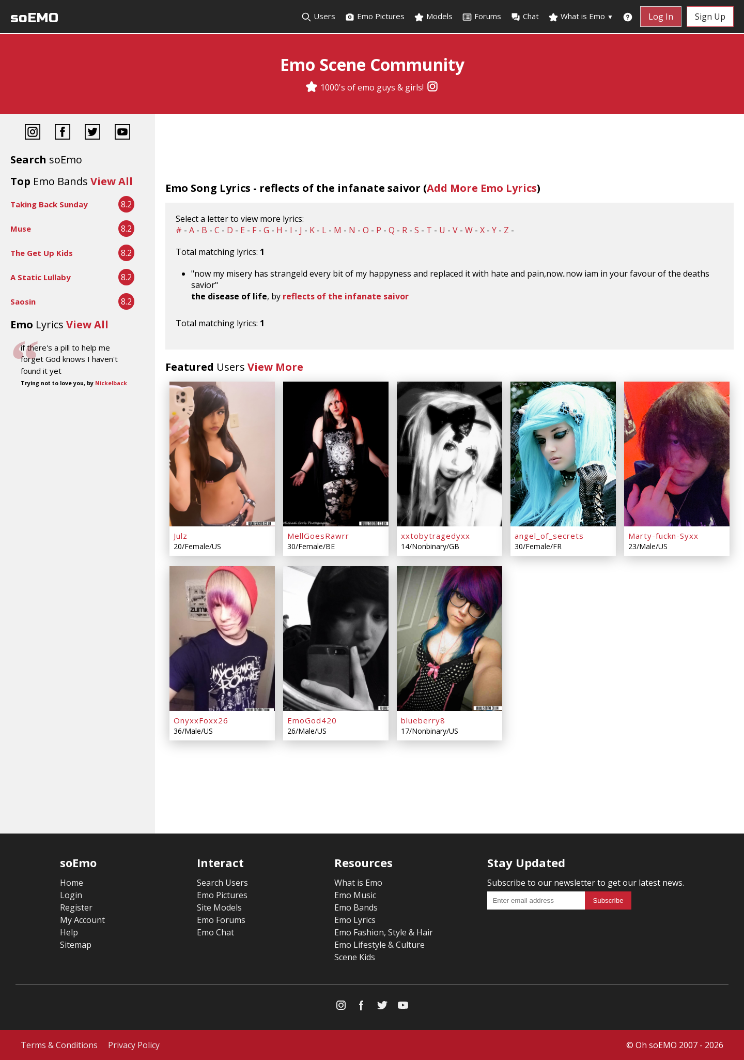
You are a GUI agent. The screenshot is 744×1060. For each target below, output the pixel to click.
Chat (524, 16)
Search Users (222, 882)
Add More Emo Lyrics (482, 188)
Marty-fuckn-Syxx (663, 536)
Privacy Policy (134, 1045)
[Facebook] (62, 133)
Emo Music (355, 895)
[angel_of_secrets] (563, 454)
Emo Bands (356, 907)
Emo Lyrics (355, 920)
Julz (181, 536)
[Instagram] (432, 87)
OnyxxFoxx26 (201, 720)
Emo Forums (221, 920)
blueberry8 (423, 720)
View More (275, 367)
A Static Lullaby (40, 277)
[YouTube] (122, 133)
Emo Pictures (375, 16)
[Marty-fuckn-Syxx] (677, 454)
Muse (20, 228)
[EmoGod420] (336, 638)
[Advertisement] (77, 424)
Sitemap (75, 944)
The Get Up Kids (41, 253)
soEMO (34, 18)
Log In (660, 16)
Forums (481, 16)
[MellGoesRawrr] (336, 454)
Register (76, 907)
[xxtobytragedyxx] (449, 454)
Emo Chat (215, 932)
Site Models (219, 907)
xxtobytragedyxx (435, 536)
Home (71, 882)
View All (111, 181)
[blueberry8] (449, 638)
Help (69, 932)
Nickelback (111, 383)
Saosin (23, 301)
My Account (82, 920)
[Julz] (222, 454)
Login (71, 895)
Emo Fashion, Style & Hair (383, 932)
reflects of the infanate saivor (346, 296)
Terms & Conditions (59, 1045)
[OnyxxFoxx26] (222, 638)
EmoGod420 (312, 720)
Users (318, 16)
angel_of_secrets (549, 536)
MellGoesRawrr (318, 536)
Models (433, 16)
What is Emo (580, 16)
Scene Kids (354, 957)
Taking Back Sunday (49, 204)
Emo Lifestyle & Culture (379, 944)
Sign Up (710, 16)
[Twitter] (92, 133)
